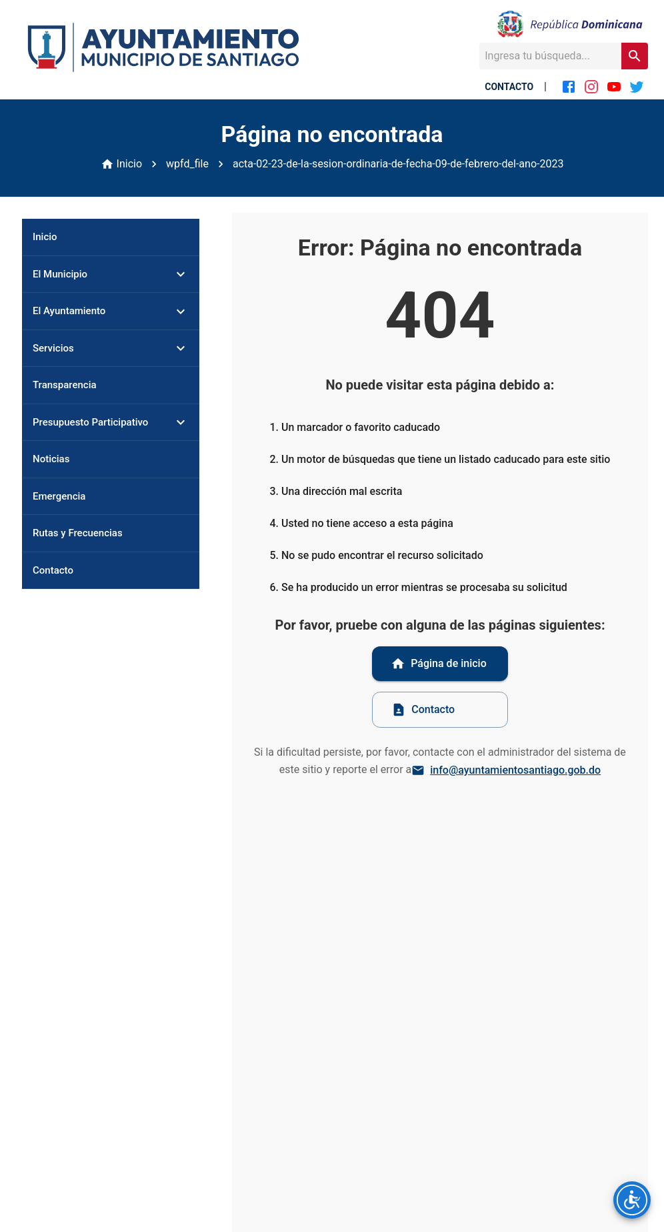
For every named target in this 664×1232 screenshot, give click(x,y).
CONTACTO (509, 86)
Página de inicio (439, 663)
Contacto (423, 709)
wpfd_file (187, 163)
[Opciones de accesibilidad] (632, 1200)
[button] (110, 274)
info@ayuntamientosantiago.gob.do (507, 770)
